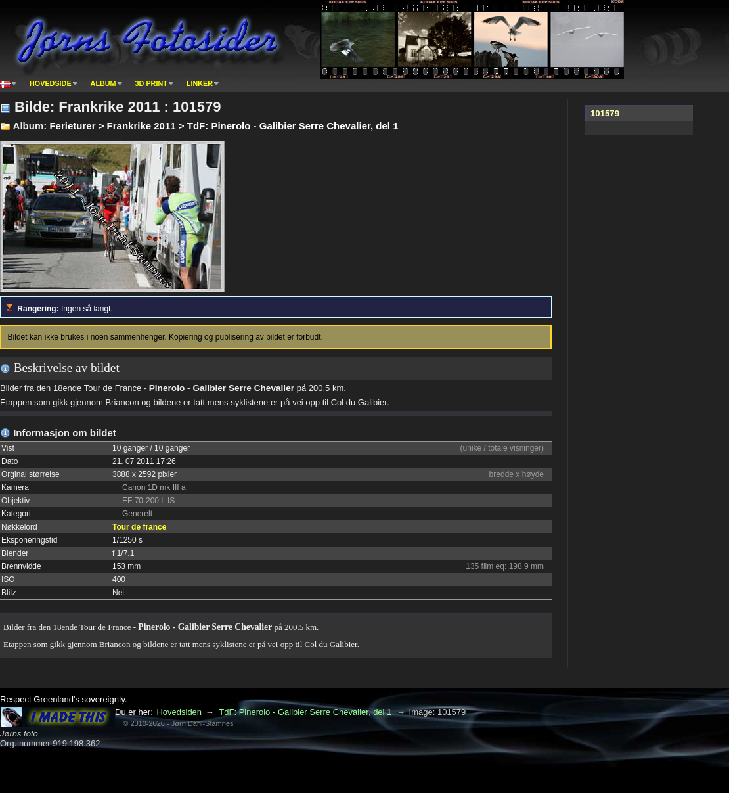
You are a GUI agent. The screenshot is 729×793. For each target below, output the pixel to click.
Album (103, 83)
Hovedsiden (179, 712)
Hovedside (51, 83)
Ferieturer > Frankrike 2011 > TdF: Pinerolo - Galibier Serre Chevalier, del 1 (223, 125)
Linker (200, 83)
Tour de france (139, 527)
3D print (151, 83)
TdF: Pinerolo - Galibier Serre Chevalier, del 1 (305, 712)
